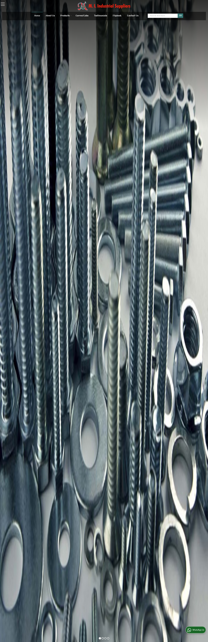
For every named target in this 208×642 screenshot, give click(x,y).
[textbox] (163, 16)
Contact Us (132, 16)
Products (66, 16)
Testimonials (100, 16)
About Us (50, 16)
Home (37, 16)
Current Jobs (82, 16)
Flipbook (117, 16)
